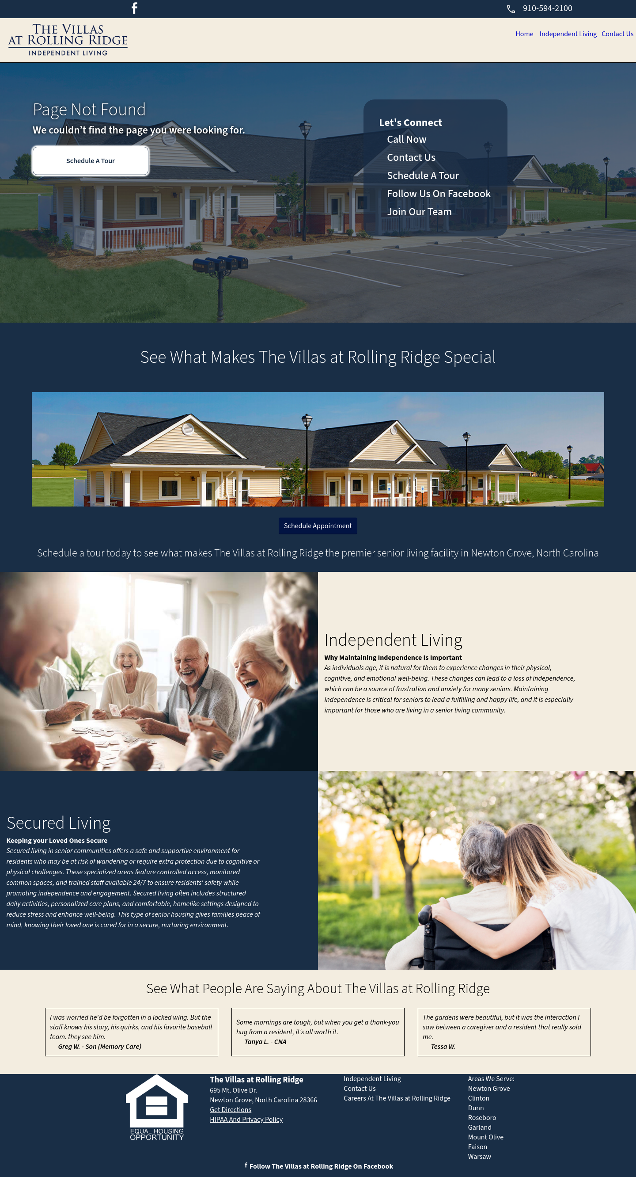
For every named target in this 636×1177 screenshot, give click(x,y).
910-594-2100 (539, 8)
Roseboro (482, 1118)
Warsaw (479, 1157)
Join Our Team (419, 212)
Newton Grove (489, 1088)
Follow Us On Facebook (439, 194)
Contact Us (616, 34)
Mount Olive (486, 1137)
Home (518, 34)
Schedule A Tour (90, 161)
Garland (480, 1127)
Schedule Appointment (318, 526)
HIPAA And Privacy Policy (246, 1119)
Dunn (476, 1108)
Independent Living (564, 34)
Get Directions (230, 1110)
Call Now (407, 139)
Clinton (479, 1098)
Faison (478, 1147)
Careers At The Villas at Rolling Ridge (397, 1098)
